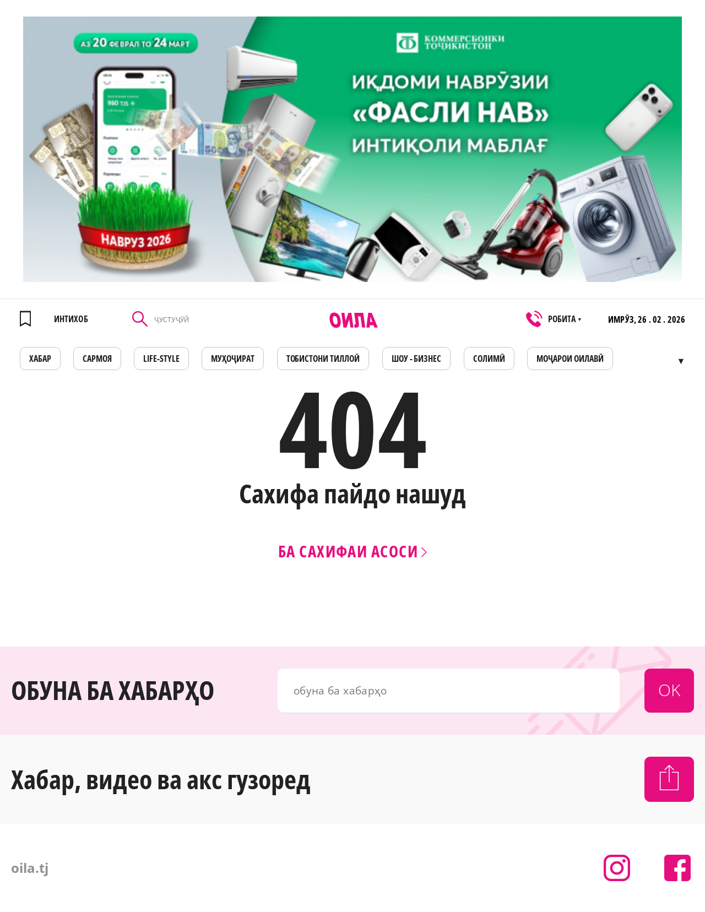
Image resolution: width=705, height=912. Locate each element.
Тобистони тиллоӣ (323, 358)
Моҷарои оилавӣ (570, 358)
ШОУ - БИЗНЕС (417, 358)
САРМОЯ (97, 358)
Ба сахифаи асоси (352, 551)
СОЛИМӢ (489, 358)
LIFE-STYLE (161, 358)
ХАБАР (40, 358)
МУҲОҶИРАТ (232, 358)
